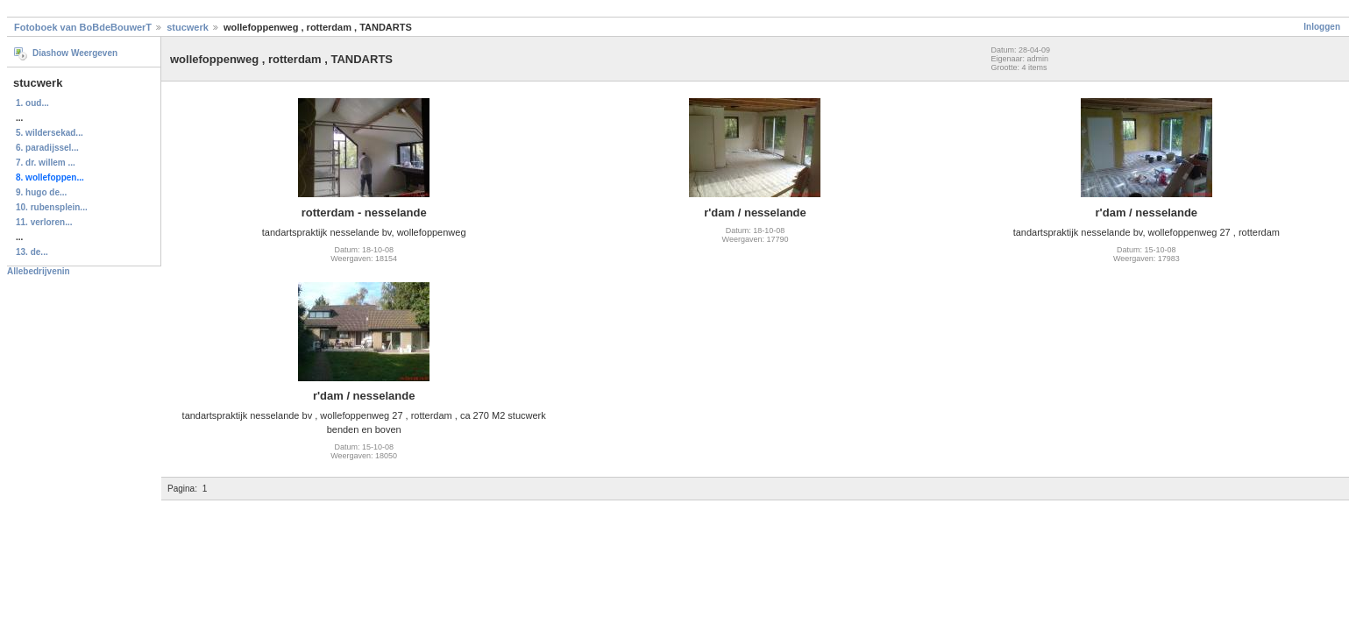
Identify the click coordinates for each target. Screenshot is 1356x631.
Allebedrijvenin (38, 271)
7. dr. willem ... (45, 162)
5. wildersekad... (49, 133)
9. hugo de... (41, 192)
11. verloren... (44, 222)
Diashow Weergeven (74, 53)
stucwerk (188, 27)
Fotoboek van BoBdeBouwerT (83, 27)
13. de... (32, 252)
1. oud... (32, 103)
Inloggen (1321, 27)
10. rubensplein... (52, 207)
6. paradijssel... (47, 147)
